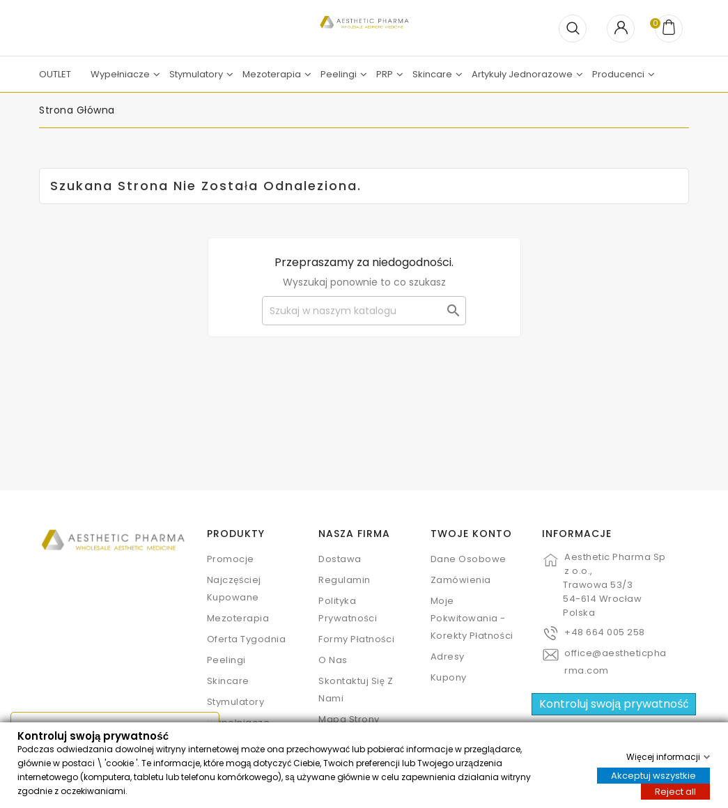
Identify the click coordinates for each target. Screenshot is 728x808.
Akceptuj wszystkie (653, 775)
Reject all (675, 791)
